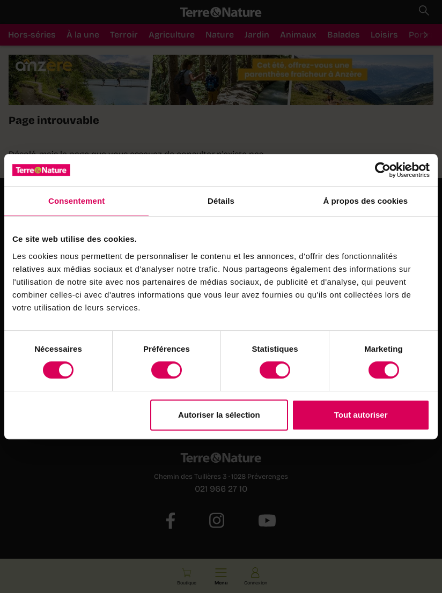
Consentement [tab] (76, 200)
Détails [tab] (221, 200)
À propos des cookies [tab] (365, 200)
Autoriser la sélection (219, 414)
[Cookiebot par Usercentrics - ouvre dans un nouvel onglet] (383, 170)
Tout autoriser (361, 414)
